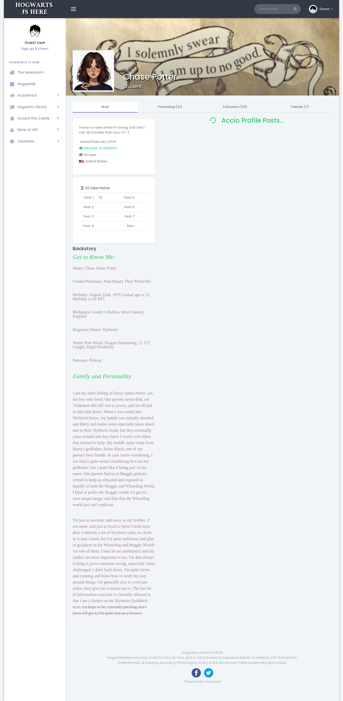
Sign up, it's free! (34, 48)
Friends (300, 106)
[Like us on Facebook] (196, 673)
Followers (235, 106)
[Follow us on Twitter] (208, 673)
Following (170, 106)
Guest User (35, 43)
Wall (105, 106)
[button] (321, 9)
